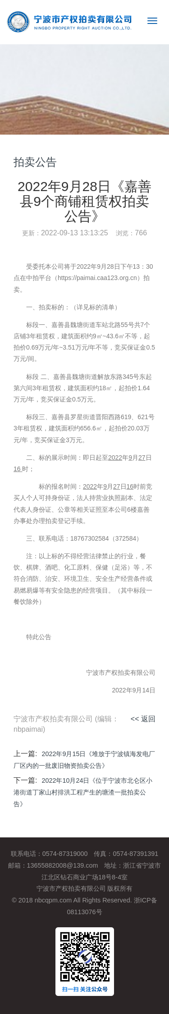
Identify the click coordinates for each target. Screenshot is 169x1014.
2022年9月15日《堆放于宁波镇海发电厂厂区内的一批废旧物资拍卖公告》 (84, 759)
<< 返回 (143, 719)
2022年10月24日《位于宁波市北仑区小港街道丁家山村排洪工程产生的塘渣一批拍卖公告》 (83, 792)
